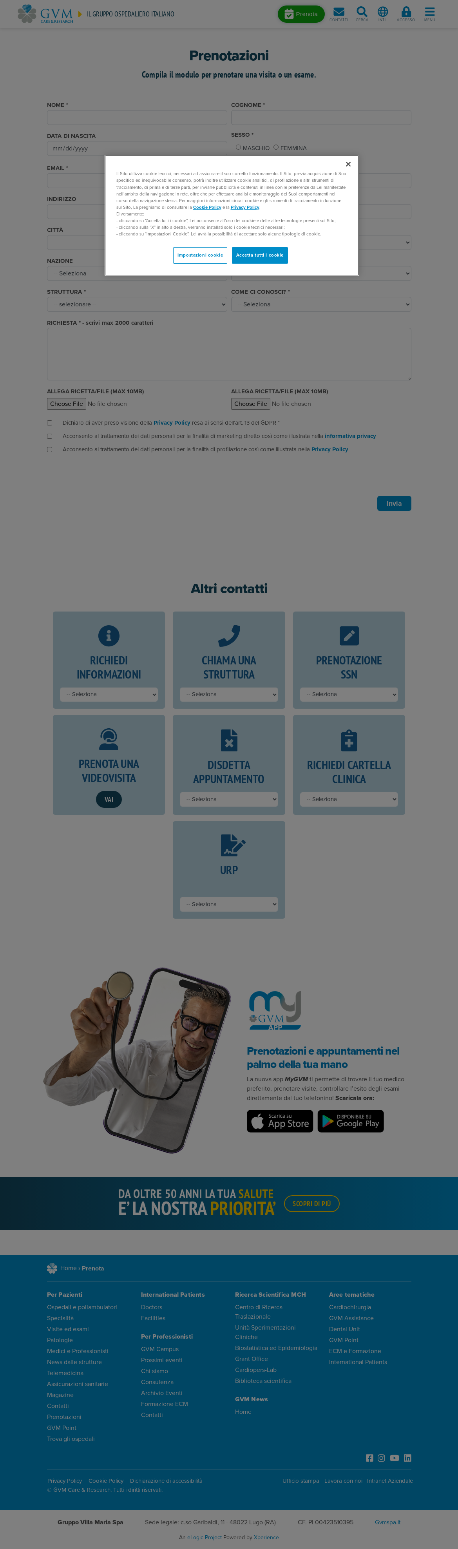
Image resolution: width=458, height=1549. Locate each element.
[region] (232, 215)
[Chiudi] (348, 164)
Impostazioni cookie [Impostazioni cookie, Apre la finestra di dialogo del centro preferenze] (200, 255)
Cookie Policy (207, 207)
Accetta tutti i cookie (260, 255)
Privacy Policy (245, 207)
